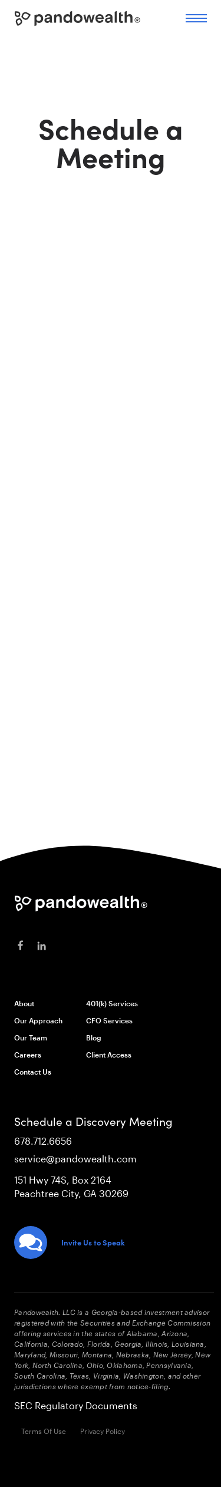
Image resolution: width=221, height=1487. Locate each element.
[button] (196, 18)
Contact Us (32, 1072)
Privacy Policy (102, 1431)
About (24, 1003)
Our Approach (38, 1020)
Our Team (30, 1037)
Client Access (108, 1054)
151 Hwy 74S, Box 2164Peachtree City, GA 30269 (71, 1186)
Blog (93, 1037)
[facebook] (20, 946)
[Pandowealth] (81, 903)
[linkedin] (41, 946)
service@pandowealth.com (75, 1158)
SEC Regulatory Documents (75, 1405)
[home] (78, 15)
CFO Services (109, 1020)
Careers (27, 1054)
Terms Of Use (43, 1431)
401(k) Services (112, 1003)
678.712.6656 (43, 1140)
